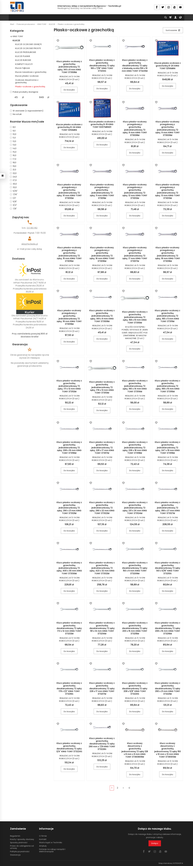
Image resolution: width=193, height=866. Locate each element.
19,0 (13, 166)
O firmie (43, 836)
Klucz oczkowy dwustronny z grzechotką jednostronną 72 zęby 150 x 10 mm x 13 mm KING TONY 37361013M (167, 750)
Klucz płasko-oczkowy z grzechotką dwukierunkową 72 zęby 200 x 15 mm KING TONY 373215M (134, 628)
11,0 (13, 137)
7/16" (13, 194)
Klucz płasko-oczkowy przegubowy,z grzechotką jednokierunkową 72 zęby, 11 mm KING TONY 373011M (102, 191)
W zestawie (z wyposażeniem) (26, 110)
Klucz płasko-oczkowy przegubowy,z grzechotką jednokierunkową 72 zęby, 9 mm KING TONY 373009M (167, 128)
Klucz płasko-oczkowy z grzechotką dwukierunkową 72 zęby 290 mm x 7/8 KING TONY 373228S (102, 744)
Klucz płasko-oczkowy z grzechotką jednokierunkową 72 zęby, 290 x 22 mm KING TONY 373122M (102, 508)
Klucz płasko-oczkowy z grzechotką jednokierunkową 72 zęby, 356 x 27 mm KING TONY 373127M (167, 508)
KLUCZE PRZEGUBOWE (25, 52)
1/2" (13, 198)
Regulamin (15, 836)
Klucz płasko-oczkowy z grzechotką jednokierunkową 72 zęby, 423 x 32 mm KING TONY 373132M (102, 568)
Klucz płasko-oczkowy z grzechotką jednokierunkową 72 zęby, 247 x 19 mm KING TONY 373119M (167, 447)
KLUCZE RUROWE (23, 60)
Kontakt (43, 839)
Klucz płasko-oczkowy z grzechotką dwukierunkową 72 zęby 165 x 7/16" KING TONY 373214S (102, 65)
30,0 (13, 183)
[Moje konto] (175, 17)
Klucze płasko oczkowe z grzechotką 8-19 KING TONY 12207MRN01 (102, 124)
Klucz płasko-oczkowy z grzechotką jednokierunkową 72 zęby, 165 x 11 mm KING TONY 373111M (167, 316)
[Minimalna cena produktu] (16, 97)
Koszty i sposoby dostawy (22, 839)
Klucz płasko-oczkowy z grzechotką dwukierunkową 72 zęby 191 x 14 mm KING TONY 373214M (102, 628)
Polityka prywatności (19, 851)
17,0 (13, 159)
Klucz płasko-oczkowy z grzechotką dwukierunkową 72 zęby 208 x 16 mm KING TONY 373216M (167, 628)
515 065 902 (32, 228)
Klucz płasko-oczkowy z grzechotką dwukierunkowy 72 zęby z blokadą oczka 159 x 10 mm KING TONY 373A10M (135, 65)
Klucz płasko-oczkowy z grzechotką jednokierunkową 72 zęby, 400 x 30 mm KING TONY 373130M (69, 568)
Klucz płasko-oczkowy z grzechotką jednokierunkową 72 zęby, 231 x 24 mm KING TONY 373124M (134, 508)
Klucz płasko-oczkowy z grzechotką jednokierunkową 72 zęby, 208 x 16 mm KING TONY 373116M (69, 447)
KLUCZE (16, 40)
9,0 (13, 130)
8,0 (13, 127)
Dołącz (154, 843)
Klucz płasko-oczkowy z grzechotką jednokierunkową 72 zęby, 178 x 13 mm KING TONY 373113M (102, 387)
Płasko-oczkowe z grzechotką (30, 86)
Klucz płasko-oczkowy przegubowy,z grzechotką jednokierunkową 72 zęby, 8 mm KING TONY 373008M (135, 128)
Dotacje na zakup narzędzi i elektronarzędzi (52, 850)
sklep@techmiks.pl (29, 244)
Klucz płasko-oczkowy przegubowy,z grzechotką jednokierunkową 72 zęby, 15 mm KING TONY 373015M (69, 254)
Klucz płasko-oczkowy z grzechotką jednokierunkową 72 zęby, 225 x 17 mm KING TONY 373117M (102, 447)
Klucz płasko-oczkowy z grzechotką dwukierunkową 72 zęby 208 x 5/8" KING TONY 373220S (134, 688)
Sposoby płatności (18, 842)
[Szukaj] (165, 17)
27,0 (13, 180)
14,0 (13, 148)
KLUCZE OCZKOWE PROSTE (28, 48)
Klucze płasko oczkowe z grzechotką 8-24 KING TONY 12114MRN (167, 66)
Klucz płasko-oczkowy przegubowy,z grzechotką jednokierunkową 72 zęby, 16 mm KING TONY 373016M (102, 254)
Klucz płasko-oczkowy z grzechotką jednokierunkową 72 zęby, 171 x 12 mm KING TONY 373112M (69, 386)
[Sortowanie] (173, 30)
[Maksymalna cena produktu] (41, 97)
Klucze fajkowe (22, 68)
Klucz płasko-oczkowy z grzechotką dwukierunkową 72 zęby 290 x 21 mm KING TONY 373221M (167, 688)
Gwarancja (15, 855)
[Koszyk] (170, 17)
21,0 (13, 169)
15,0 (13, 151)
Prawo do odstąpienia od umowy (22, 847)
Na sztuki (16, 114)
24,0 (13, 176)
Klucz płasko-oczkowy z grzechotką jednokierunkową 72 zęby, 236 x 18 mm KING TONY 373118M (134, 447)
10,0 (13, 134)
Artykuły (43, 846)
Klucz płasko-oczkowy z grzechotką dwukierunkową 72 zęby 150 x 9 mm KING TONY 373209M (134, 568)
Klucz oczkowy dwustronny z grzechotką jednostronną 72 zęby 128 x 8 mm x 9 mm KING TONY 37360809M (134, 750)
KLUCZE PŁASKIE (22, 56)
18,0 (13, 162)
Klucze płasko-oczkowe (27, 75)
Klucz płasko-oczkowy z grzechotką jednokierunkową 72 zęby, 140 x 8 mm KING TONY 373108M (69, 67)
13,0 (13, 144)
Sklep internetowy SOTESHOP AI (170, 863)
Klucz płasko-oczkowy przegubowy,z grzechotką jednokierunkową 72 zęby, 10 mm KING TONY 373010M (69, 191)
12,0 (13, 141)
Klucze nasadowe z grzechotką (30, 72)
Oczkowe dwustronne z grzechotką (26, 81)
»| (129, 787)
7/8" (13, 208)
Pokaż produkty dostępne (24, 91)
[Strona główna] (17, 6)
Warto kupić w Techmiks (50, 842)
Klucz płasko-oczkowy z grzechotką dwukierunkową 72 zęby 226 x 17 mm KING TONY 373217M (102, 688)
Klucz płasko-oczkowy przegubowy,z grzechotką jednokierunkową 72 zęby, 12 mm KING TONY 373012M (134, 191)
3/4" (13, 205)
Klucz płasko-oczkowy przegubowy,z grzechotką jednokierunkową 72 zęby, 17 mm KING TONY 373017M (134, 254)
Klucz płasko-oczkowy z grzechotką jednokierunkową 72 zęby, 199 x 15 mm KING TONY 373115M (167, 386)
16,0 (13, 155)
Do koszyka (69, 89)
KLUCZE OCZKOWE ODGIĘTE (28, 44)
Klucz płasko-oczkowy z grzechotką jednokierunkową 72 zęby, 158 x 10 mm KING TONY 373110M (134, 317)
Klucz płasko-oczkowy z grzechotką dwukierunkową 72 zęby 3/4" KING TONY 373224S (69, 747)
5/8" (13, 201)
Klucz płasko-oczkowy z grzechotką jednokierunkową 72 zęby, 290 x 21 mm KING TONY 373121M (69, 508)
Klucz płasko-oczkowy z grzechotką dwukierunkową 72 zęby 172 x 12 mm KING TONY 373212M (69, 628)
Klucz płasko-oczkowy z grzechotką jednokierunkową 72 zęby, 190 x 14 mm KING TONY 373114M (134, 386)
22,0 (13, 173)
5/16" (14, 190)
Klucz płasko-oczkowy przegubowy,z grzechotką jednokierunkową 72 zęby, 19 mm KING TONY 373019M (69, 317)
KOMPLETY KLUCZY (24, 64)
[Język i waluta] (180, 17)
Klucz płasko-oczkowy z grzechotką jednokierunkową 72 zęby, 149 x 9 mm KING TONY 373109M (102, 316)
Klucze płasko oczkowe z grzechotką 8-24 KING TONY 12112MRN (69, 127)
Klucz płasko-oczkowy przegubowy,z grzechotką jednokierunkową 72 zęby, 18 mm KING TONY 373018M (167, 254)
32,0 (13, 187)
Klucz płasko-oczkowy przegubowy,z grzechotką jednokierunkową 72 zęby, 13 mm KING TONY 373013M (167, 191)
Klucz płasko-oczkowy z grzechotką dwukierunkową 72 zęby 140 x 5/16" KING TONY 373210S (167, 568)
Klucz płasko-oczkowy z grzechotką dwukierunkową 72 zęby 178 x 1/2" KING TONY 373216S (69, 688)
